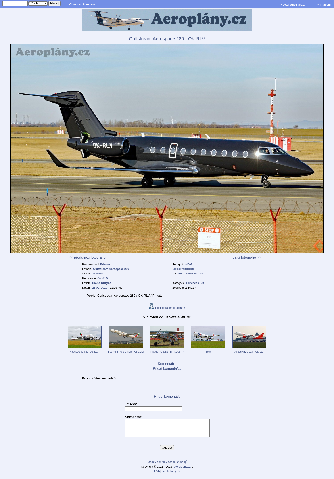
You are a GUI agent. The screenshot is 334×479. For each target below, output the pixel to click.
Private (105, 264)
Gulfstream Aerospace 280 (111, 269)
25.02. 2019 (99, 287)
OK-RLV (102, 278)
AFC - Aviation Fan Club (190, 273)
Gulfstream (97, 273)
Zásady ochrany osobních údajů (167, 465)
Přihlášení (324, 4)
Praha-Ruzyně (101, 283)
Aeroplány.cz (182, 470)
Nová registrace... (292, 4)
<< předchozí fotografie (87, 257)
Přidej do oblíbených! (167, 474)
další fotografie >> (246, 257)
